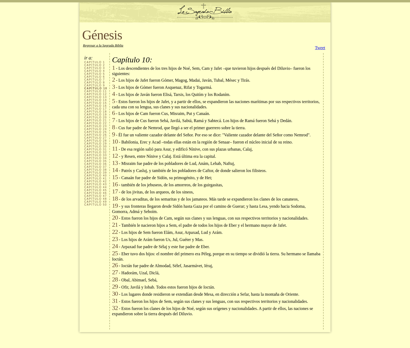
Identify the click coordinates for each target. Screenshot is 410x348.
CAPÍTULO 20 (95, 117)
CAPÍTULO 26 (95, 134)
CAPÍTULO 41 (95, 178)
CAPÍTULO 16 (95, 105)
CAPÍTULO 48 (95, 198)
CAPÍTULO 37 (95, 166)
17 (115, 191)
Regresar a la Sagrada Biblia (103, 45)
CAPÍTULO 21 (95, 120)
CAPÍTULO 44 (95, 187)
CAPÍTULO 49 (95, 201)
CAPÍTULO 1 (94, 62)
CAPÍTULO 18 (95, 111)
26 (115, 265)
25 (115, 253)
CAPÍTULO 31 (95, 149)
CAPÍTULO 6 (94, 76)
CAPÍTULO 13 (95, 97)
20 (115, 217)
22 (115, 231)
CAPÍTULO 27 (95, 137)
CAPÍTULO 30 (95, 146)
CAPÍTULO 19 (95, 114)
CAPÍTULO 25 (95, 132)
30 (115, 293)
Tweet (320, 47)
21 (115, 224)
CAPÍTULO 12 (95, 94)
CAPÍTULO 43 (95, 184)
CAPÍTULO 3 (94, 68)
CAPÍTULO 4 (94, 70)
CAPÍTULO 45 (95, 190)
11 (115, 148)
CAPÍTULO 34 (95, 158)
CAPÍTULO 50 (95, 204)
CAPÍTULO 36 (95, 164)
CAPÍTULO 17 (95, 108)
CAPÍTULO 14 (95, 100)
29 (115, 286)
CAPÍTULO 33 (95, 155)
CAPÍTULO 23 (95, 126)
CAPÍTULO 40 (95, 175)
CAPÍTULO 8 (94, 82)
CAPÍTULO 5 (94, 73)
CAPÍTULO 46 (95, 193)
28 (115, 279)
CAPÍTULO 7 (94, 79)
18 (115, 198)
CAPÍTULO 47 (95, 195)
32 (115, 307)
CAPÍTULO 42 (95, 181)
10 (115, 141)
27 (115, 272)
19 (115, 205)
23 (115, 238)
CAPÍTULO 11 (95, 91)
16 (115, 184)
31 (115, 300)
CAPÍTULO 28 (95, 140)
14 (115, 169)
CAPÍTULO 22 (95, 123)
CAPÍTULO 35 (95, 161)
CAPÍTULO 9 (94, 85)
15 (115, 177)
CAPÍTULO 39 (95, 172)
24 (115, 246)
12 (115, 155)
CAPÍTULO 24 (95, 129)
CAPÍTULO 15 (95, 102)
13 (115, 162)
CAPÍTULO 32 (95, 152)
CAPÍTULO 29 (95, 143)
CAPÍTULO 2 (94, 65)
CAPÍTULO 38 (95, 169)
